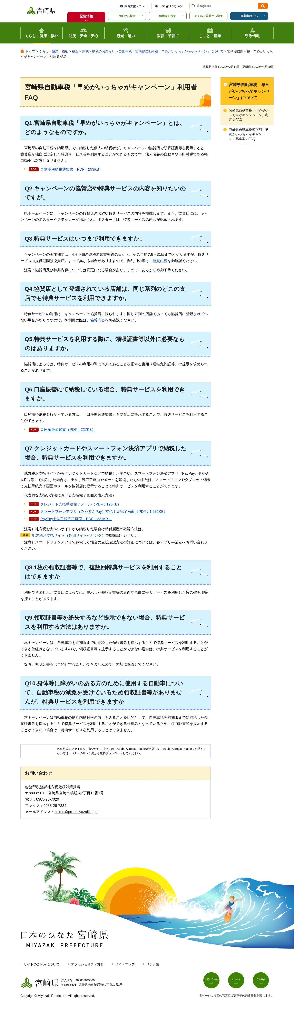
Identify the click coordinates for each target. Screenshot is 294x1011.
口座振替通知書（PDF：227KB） (67, 430)
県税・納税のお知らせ (98, 51)
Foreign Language (171, 6)
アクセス (238, 981)
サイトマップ (125, 964)
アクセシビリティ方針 (87, 964)
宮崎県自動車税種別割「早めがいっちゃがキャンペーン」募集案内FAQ (248, 134)
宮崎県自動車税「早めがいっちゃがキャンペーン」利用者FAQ (248, 115)
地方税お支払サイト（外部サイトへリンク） (68, 535)
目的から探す (127, 16)
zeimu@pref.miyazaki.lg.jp (76, 812)
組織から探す (167, 16)
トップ (30, 51)
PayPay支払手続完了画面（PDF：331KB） (76, 519)
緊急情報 (86, 16)
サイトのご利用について (42, 964)
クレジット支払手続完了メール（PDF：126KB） (80, 504)
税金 (75, 51)
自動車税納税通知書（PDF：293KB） (71, 169)
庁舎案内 (263, 981)
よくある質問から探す (208, 16)
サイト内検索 (193, 6)
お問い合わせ (213, 981)
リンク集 (152, 964)
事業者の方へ (249, 16)
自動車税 (125, 51)
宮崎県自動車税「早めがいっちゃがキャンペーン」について (179, 51)
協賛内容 (160, 261)
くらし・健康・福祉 (53, 51)
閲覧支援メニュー (136, 6)
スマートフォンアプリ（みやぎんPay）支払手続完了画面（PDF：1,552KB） (103, 512)
